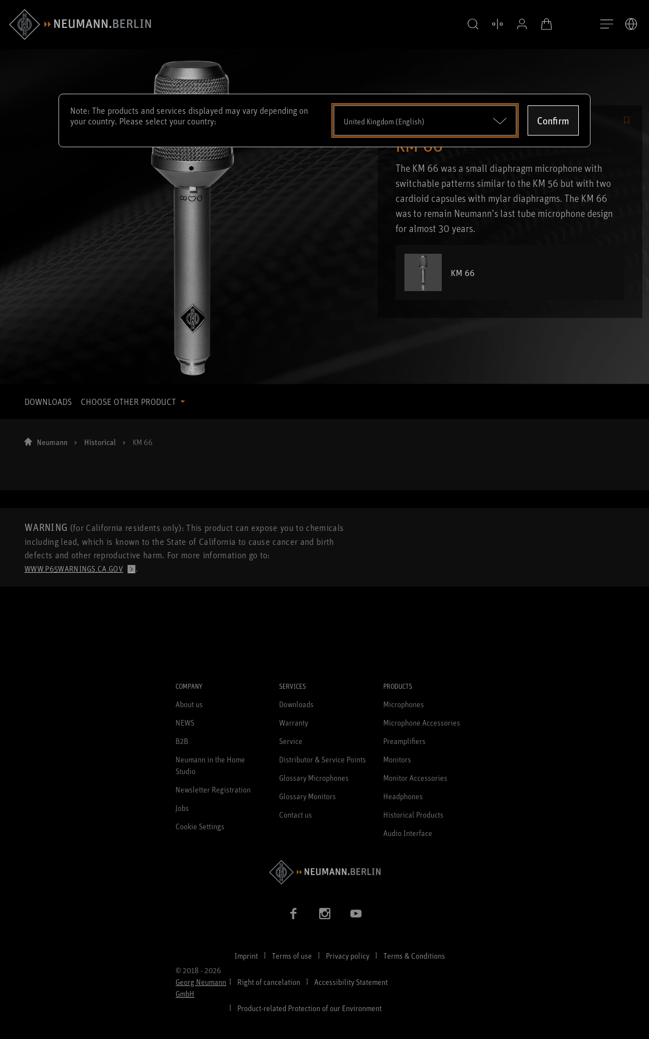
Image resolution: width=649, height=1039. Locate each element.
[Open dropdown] (425, 120)
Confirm (553, 120)
